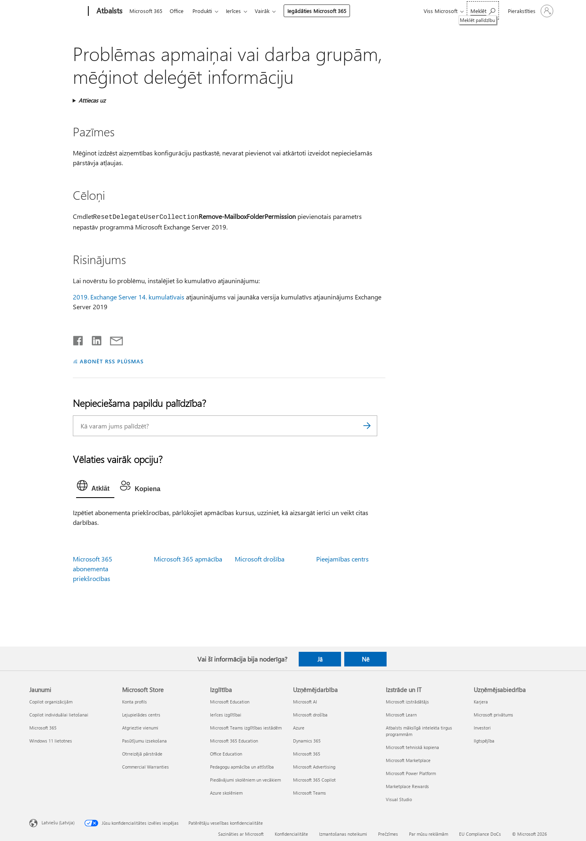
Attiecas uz (92, 100)
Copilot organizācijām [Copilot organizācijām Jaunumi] (50, 702)
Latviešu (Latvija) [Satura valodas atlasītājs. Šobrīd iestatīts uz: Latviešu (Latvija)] (58, 822)
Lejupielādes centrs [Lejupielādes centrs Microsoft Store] (141, 715)
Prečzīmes (388, 834)
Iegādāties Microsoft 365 (323, 10)
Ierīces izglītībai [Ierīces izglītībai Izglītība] (225, 715)
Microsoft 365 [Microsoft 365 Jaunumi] (43, 728)
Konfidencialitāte (291, 834)
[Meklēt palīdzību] (483, 10)
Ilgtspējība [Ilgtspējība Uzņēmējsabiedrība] (484, 741)
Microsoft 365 (145, 10)
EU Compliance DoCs (480, 834)
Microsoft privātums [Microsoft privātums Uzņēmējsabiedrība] (493, 715)
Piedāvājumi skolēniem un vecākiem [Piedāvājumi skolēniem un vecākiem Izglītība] (245, 780)
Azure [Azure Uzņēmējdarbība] (298, 728)
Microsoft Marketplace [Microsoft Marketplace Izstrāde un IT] (408, 760)
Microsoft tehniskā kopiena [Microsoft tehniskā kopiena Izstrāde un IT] (412, 747)
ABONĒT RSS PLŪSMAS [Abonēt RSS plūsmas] (112, 361)
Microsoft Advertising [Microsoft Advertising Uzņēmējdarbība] (314, 767)
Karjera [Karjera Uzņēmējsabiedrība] (481, 702)
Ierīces (238, 10)
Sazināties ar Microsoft (241, 834)
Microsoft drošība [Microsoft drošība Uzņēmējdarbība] (310, 715)
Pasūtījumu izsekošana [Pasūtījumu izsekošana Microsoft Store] (144, 741)
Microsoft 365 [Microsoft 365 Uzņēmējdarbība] (306, 754)
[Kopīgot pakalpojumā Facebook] (78, 339)
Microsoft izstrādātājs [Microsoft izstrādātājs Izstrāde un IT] (407, 702)
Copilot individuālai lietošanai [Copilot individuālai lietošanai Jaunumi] (58, 715)
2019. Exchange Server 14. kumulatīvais (128, 297)
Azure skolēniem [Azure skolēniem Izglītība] (226, 793)
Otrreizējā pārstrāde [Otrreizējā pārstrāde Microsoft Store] (142, 754)
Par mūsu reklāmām (428, 834)
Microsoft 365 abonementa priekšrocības (92, 569)
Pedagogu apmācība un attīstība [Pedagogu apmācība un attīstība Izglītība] (242, 767)
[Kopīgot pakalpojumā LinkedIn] (93, 339)
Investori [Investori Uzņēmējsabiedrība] (482, 728)
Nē (366, 659)
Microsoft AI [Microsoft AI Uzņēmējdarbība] (305, 702)
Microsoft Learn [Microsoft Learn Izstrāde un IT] (401, 715)
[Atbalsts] (108, 11)
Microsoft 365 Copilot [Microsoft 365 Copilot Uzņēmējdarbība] (314, 780)
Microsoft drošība (259, 559)
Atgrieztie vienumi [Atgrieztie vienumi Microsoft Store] (140, 728)
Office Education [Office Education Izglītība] (226, 754)
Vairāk (268, 10)
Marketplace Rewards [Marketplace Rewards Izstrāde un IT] (407, 786)
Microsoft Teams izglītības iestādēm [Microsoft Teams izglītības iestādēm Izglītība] (246, 728)
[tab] (95, 487)
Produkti (205, 10)
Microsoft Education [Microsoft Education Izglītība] (229, 702)
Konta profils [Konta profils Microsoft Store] (134, 702)
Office (178, 10)
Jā (320, 659)
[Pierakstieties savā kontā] (530, 11)
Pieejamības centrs (342, 559)
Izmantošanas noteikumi (343, 834)
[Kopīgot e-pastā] (113, 339)
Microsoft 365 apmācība (188, 559)
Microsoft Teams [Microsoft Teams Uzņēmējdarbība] (309, 793)
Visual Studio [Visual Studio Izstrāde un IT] (399, 799)
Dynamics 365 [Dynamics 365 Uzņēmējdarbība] (307, 741)
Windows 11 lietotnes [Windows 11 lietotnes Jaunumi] (50, 741)
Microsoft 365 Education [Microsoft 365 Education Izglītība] (234, 741)
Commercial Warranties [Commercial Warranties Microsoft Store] (145, 767)
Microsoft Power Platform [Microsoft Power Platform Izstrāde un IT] (411, 773)
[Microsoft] (57, 11)
